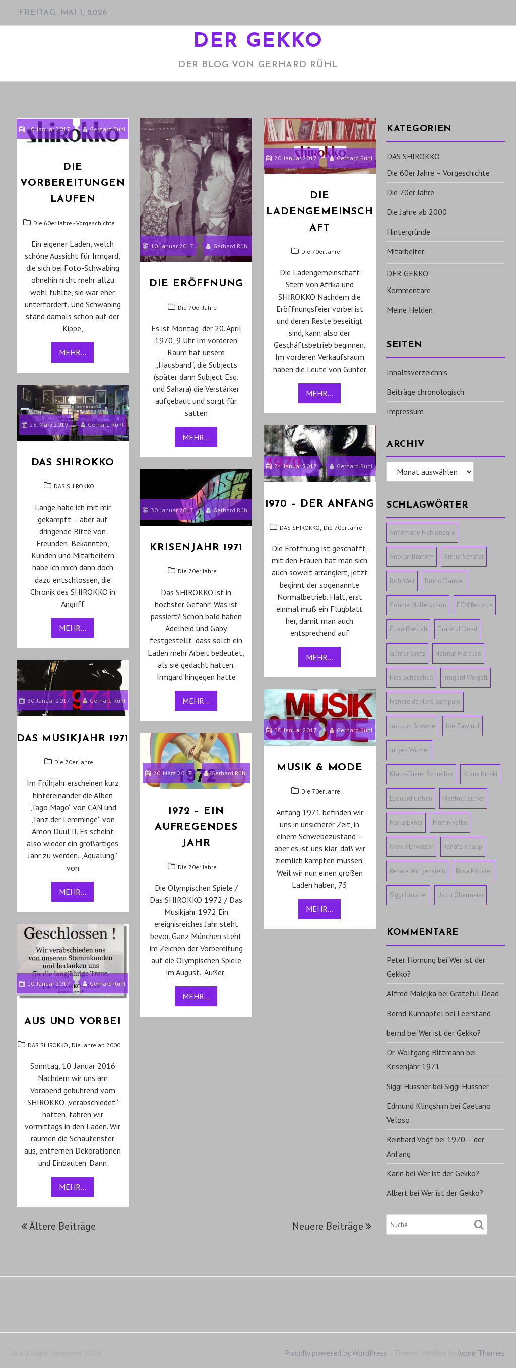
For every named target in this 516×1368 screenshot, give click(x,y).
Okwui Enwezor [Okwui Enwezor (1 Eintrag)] (411, 846)
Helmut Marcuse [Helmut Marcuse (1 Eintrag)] (458, 653)
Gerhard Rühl (104, 129)
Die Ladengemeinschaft (319, 212)
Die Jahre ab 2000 (96, 1045)
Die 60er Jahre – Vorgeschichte (438, 173)
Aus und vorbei (72, 1022)
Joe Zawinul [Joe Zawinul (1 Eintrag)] (462, 726)
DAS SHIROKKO (74, 486)
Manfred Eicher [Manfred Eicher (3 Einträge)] (463, 798)
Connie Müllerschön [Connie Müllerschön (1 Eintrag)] (418, 605)
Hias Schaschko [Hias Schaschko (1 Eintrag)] (411, 677)
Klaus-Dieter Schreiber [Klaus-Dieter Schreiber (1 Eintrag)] (421, 774)
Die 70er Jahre (197, 307)
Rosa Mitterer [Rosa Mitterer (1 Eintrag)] (474, 871)
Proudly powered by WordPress (336, 1353)
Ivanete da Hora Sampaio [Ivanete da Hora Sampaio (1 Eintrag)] (425, 701)
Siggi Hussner (408, 1086)
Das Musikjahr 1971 (72, 739)
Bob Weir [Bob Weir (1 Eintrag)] (402, 581)
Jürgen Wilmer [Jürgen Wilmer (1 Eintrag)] (409, 750)
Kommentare (408, 290)
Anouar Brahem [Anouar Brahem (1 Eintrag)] (412, 556)
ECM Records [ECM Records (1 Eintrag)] (475, 605)
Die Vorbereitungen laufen (72, 183)
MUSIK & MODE (320, 768)
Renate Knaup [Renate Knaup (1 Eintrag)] (462, 846)
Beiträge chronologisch (425, 392)
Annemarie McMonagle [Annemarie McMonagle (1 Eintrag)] (422, 532)
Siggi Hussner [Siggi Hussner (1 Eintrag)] (408, 895)
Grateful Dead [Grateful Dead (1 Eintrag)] (457, 629)
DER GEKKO (257, 42)
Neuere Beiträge (327, 1226)
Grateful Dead (474, 993)
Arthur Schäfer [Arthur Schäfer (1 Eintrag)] (464, 556)
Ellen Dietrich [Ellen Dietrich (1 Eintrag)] (408, 629)
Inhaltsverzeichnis (416, 372)
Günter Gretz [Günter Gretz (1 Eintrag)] (407, 653)
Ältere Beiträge (62, 1226)
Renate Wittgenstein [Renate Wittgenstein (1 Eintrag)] (417, 871)
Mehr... (72, 352)
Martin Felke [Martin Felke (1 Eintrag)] (450, 822)
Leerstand (474, 1013)
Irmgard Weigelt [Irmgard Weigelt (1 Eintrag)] (465, 677)
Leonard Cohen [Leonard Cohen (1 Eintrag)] (411, 798)
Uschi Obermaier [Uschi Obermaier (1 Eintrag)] (460, 895)
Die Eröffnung (196, 284)
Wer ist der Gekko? (450, 1033)
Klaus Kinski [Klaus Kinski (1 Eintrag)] (480, 774)
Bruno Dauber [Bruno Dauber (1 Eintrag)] (444, 581)
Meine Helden (409, 310)
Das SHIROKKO (73, 463)
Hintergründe (408, 232)
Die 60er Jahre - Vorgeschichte (74, 223)
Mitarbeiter (405, 251)
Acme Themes (481, 1353)
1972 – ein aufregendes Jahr (196, 827)
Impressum (405, 411)
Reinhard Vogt (409, 1139)
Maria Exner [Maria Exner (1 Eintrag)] (406, 822)
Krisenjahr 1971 (196, 548)
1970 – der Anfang (320, 504)
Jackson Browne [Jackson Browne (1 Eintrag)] (412, 726)
